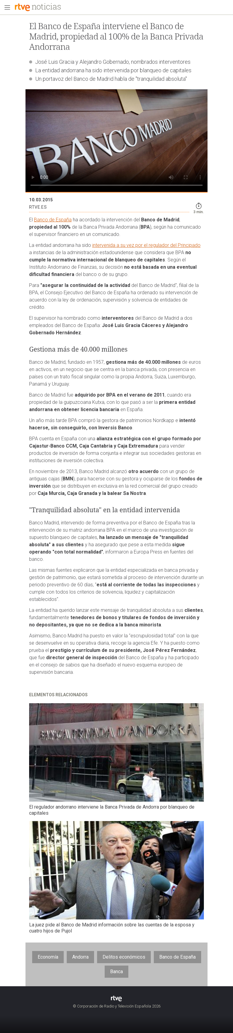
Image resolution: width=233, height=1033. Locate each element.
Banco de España (53, 220)
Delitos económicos (124, 957)
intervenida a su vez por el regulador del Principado (146, 245)
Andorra (80, 957)
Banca (116, 971)
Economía (48, 957)
